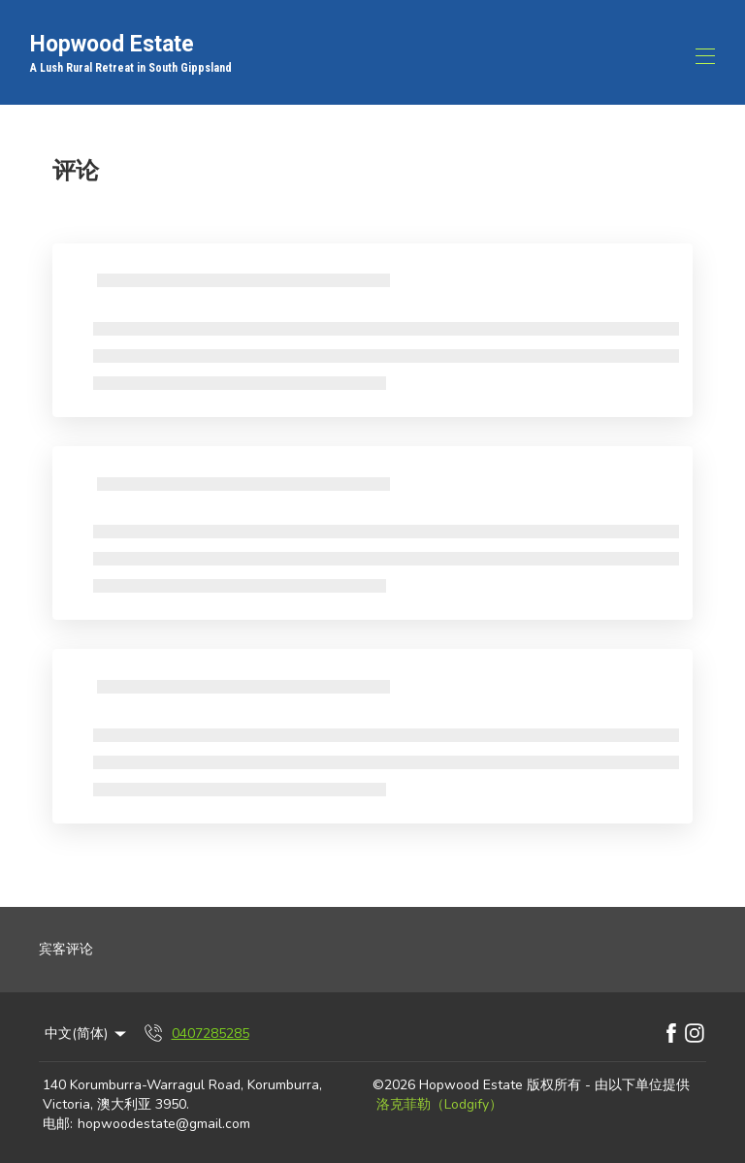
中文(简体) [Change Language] (87, 1033)
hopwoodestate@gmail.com (164, 1124)
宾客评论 (66, 949)
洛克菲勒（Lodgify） (439, 1104)
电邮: (58, 1124)
